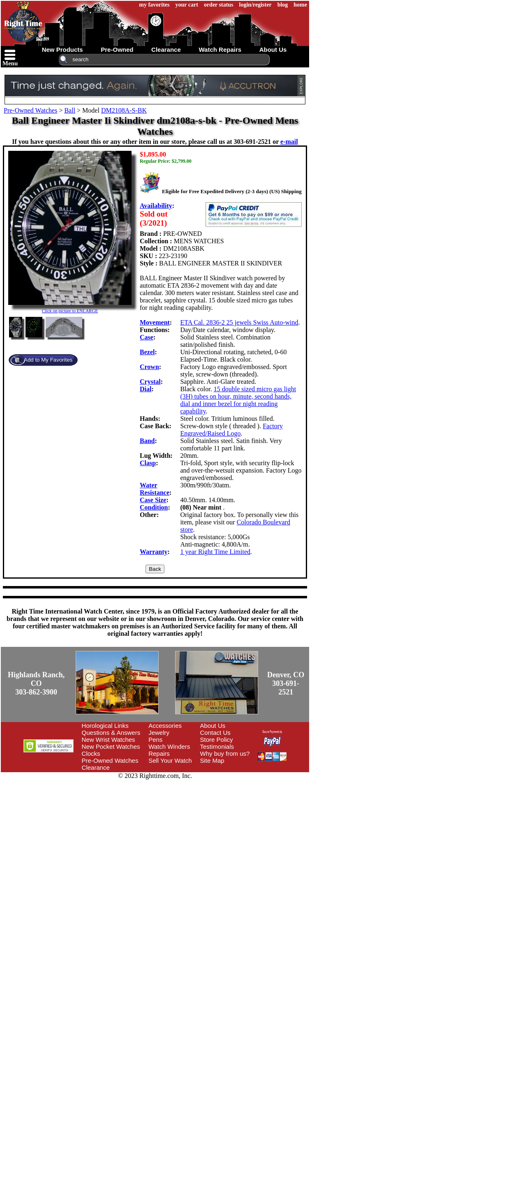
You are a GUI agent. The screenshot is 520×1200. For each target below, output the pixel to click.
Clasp (148, 462)
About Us (213, 725)
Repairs (159, 753)
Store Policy (216, 739)
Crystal (150, 381)
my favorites (154, 5)
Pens (155, 739)
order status (218, 5)
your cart (187, 5)
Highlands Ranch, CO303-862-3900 (36, 683)
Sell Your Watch (170, 760)
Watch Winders (169, 746)
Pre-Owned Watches (30, 110)
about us (273, 49)
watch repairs (220, 49)
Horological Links (105, 725)
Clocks (91, 753)
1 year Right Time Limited (215, 551)
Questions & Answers (111, 732)
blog (282, 5)
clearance (166, 49)
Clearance (96, 767)
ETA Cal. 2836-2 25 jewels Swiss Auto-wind (239, 322)
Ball (69, 110)
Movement (155, 322)
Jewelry (158, 732)
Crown (149, 366)
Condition (154, 507)
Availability (156, 205)
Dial (145, 388)
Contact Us (215, 732)
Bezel (147, 351)
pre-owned (117, 49)
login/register (255, 5)
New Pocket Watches (111, 746)
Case (146, 337)
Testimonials (217, 746)
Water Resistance (154, 489)
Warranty (154, 551)
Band (147, 440)
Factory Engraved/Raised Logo (231, 429)
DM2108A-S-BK (124, 110)
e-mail (289, 141)
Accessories (165, 725)
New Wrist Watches (108, 739)
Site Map (212, 760)
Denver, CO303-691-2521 (285, 683)
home (300, 5)
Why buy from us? (225, 753)
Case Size (153, 499)
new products (62, 49)
